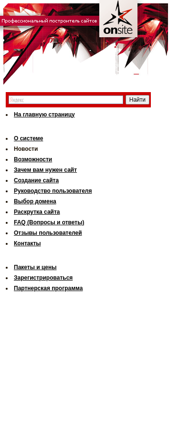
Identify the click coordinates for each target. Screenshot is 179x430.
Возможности (33, 159)
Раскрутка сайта (37, 212)
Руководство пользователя (53, 191)
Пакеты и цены (35, 267)
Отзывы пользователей (48, 233)
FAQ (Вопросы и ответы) (49, 222)
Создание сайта (36, 180)
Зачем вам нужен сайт (45, 170)
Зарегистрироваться (43, 277)
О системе (28, 138)
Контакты (27, 243)
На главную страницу (44, 114)
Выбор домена (35, 201)
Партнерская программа (48, 288)
